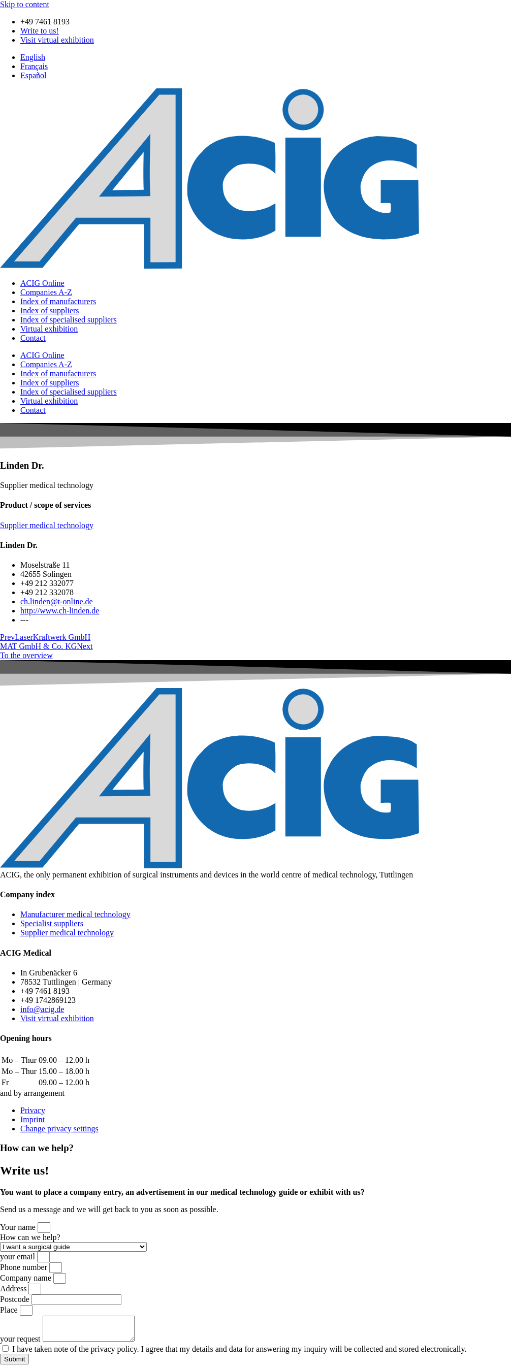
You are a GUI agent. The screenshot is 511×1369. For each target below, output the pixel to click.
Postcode (15, 1299)
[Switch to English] (32, 57)
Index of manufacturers (58, 301)
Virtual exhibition (49, 328)
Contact (33, 338)
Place (10, 1310)
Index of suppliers (49, 310)
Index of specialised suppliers (68, 319)
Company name (26, 1278)
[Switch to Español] (33, 75)
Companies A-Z (46, 292)
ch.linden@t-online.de (56, 601)
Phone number (24, 1267)
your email (18, 1256)
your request (21, 1343)
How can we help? (30, 1237)
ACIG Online (42, 283)
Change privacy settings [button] (59, 1128)
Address (14, 1288)
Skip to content (24, 4)
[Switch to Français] (34, 66)
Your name (19, 1227)
